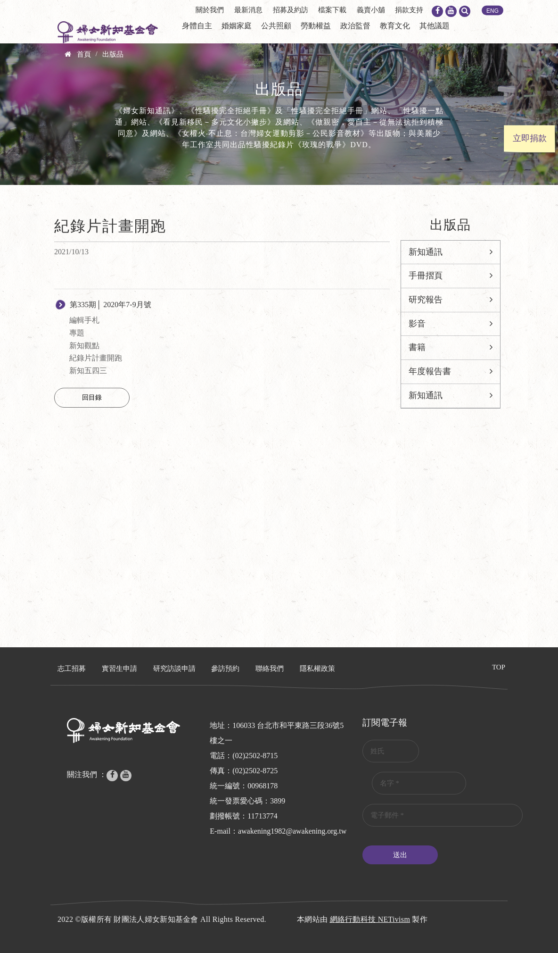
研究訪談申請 (174, 668)
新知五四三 (88, 371)
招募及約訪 (290, 10)
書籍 (417, 347)
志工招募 (71, 668)
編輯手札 (84, 320)
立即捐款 (530, 138)
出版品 (112, 54)
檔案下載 (332, 10)
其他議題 (434, 26)
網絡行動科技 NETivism (370, 919)
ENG (492, 11)
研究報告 (426, 299)
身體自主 (197, 26)
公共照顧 (276, 26)
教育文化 (395, 26)
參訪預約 (225, 668)
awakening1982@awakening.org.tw (292, 831)
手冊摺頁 (426, 275)
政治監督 (355, 26)
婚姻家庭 (237, 26)
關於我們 (210, 10)
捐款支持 (409, 10)
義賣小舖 (371, 10)
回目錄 (92, 397)
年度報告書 (430, 371)
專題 (76, 333)
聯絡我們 (269, 668)
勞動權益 (316, 26)
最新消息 (248, 10)
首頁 (84, 54)
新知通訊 (426, 252)
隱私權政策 (317, 668)
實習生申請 (119, 668)
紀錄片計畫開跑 (95, 358)
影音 (417, 323)
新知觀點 (84, 346)
